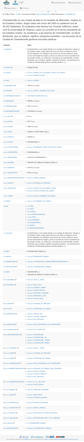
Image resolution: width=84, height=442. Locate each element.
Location (18, 14)
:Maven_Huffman (36, 408)
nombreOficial (10, 152)
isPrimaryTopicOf (11, 267)
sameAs (7, 256)
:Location (31, 211)
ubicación (10, 418)
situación (10, 413)
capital (8, 303)
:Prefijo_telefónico (36, 178)
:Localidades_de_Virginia (39, 201)
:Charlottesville (35, 334)
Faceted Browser (58, 3)
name (7, 272)
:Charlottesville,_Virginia (38, 340)
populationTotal (10, 85)
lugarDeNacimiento (14, 382)
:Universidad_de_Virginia (38, 308)
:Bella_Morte (34, 395)
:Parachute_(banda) (37, 397)
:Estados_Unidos (36, 75)
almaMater (10, 279)
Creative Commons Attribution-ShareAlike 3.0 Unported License (60, 439)
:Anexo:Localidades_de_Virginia (41, 196)
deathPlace (10, 314)
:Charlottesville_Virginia (38, 343)
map (6, 80)
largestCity (10, 324)
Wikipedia (26, 439)
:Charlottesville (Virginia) (38, 256)
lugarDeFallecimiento (14, 368)
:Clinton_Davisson (36, 371)
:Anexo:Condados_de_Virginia (40, 191)
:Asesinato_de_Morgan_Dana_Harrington (44, 368)
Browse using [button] (10, 8)
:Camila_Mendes (36, 290)
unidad (8, 196)
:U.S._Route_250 (36, 329)
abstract (7, 49)
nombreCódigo (11, 147)
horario (8, 121)
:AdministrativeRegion (35, 228)
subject (7, 201)
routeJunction (11, 329)
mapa (8, 132)
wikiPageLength (10, 106)
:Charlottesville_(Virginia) (39, 267)
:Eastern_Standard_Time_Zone (41, 90)
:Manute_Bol (34, 314)
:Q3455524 (33, 220)
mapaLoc (9, 137)
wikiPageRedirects (12, 334)
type (6, 206)
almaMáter (11, 348)
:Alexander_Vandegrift (37, 293)
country (7, 72)
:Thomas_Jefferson (36, 316)
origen (9, 395)
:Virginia (33, 80)
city (7, 308)
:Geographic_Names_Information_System (44, 147)
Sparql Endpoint (74, 3)
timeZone (8, 90)
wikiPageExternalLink (12, 96)
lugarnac (10, 389)
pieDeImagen (10, 157)
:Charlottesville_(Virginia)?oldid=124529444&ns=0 (47, 261)
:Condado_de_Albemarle (38, 183)
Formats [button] (24, 8)
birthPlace (9, 285)
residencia (11, 402)
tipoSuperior (10, 188)
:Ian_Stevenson (35, 319)
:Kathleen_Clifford (36, 287)
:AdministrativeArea (36, 214)
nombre (8, 142)
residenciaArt (11, 408)
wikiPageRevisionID (11, 111)
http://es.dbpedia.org (43, 14)
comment (8, 233)
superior (9, 183)
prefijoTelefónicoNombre (14, 178)
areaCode (8, 67)
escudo (8, 116)
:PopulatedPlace (34, 222)
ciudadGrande (12, 363)
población (9, 167)
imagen (8, 126)
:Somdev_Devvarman (37, 402)
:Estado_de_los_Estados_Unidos (41, 188)
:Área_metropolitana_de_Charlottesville (43, 324)
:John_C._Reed (35, 279)
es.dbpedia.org (70, 14)
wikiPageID (9, 101)
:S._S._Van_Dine (36, 382)
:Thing (30, 206)
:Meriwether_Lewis (36, 296)
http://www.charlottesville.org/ (37, 96)
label (6, 251)
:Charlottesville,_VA (37, 337)
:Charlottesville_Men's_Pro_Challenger (43, 418)
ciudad (9, 358)
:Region (31, 225)
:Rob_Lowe (34, 285)
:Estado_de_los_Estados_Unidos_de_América (46, 72)
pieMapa (9, 162)
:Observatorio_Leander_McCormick (42, 413)
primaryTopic (10, 428)
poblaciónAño (10, 173)
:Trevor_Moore (35, 298)
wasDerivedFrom (11, 261)
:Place (30, 209)
